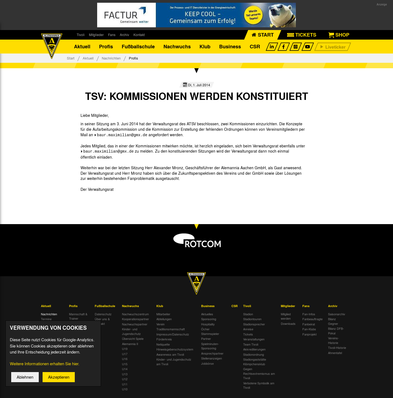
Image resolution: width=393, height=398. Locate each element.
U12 (124, 380)
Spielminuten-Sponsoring (210, 347)
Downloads (288, 325)
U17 (124, 355)
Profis (106, 47)
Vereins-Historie (333, 341)
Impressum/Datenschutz (172, 335)
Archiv (124, 34)
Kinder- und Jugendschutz (131, 332)
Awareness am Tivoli (170, 356)
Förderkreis (164, 340)
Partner (206, 340)
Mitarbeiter (163, 315)
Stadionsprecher (254, 325)
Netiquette (163, 345)
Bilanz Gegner (333, 322)
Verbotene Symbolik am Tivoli (258, 386)
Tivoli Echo (48, 325)
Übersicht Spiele (133, 340)
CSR (255, 47)
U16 (124, 360)
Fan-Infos (308, 315)
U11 (124, 385)
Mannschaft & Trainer (78, 317)
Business (230, 47)
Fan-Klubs (309, 330)
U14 (124, 370)
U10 (124, 390)
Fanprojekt (309, 335)
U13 (124, 375)
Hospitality (208, 325)
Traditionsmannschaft (170, 330)
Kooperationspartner (135, 320)
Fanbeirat (308, 325)
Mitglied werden (286, 317)
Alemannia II (130, 345)
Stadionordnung (253, 356)
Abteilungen (164, 320)
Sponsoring (208, 320)
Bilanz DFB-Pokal (336, 332)
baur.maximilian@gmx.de (122, 137)
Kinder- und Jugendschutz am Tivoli (173, 363)
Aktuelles (207, 315)
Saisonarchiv (336, 315)
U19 (124, 350)
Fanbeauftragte (312, 320)
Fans (111, 34)
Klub (205, 47)
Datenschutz (103, 315)
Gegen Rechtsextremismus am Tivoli (259, 375)
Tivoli (81, 34)
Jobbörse (207, 365)
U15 (124, 365)
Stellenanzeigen (211, 360)
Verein (160, 325)
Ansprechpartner (212, 354)
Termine (46, 320)
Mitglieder (96, 34)
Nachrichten (111, 60)
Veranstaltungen (253, 340)
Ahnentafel (335, 354)
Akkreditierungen (254, 351)
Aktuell (82, 47)
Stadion (248, 315)
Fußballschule (138, 47)
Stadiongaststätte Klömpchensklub (254, 363)
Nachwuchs (177, 47)
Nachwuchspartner (134, 325)
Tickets (248, 335)
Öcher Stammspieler (210, 332)
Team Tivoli (250, 345)
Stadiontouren (252, 320)
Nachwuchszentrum (135, 315)
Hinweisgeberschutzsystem (174, 351)
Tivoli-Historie (337, 349)
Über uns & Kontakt (102, 322)
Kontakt (139, 34)
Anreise (248, 330)
